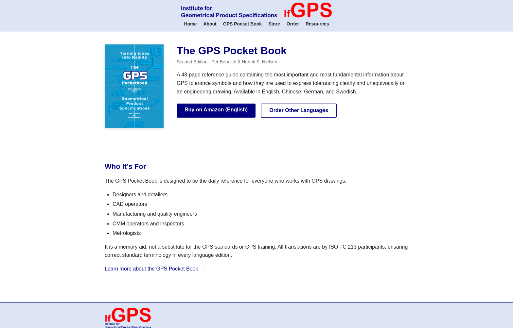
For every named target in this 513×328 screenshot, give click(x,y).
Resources (317, 23)
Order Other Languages (298, 110)
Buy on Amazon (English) (216, 109)
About (209, 23)
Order (293, 23)
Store (274, 23)
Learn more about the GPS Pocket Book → (155, 268)
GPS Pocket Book (242, 23)
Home (190, 23)
